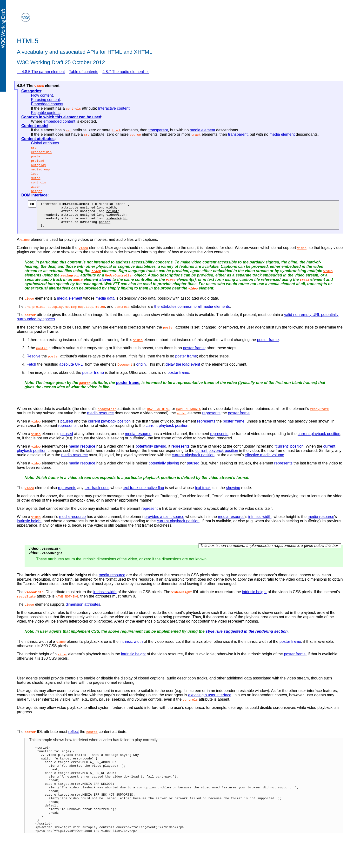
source (135, 134)
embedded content (59, 121)
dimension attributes (83, 609)
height (36, 191)
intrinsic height (29, 526)
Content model (34, 126)
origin (141, 369)
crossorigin (41, 152)
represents (211, 418)
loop (34, 173)
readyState (107, 414)
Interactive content (114, 108)
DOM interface (34, 195)
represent (149, 513)
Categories (31, 91)
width (35, 186)
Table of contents (83, 72)
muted (35, 178)
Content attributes (37, 139)
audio (78, 284)
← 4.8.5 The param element (41, 72)
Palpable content (45, 113)
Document (124, 369)
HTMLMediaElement (110, 204)
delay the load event (183, 369)
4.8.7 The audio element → (125, 72)
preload (37, 160)
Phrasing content (45, 100)
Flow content (42, 95)
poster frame (268, 345)
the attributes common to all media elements (192, 311)
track (116, 130)
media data (104, 303)
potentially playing (151, 451)
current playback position (109, 426)
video (25, 244)
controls (73, 108)
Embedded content (47, 104)
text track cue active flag (143, 493)
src (68, 130)
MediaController (119, 280)
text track (203, 493)
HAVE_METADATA (188, 414)
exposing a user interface (209, 700)
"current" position (289, 451)
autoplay (38, 165)
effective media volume (264, 460)
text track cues (97, 493)
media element (202, 130)
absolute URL (71, 369)
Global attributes (45, 143)
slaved (105, 284)
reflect (73, 737)
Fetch (31, 369)
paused (66, 426)
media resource (100, 418)
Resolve (33, 361)
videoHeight (116, 222)
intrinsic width (259, 522)
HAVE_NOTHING (158, 414)
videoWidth (115, 217)
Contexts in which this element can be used (61, 117)
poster (36, 156)
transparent (158, 130)
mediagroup (40, 169)
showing (233, 493)
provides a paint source (164, 522)
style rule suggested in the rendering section (247, 636)
